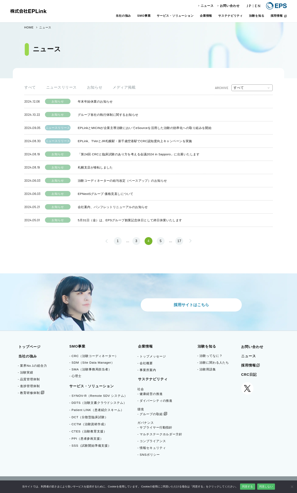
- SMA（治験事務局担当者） (92, 369)
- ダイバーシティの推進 (154, 400)
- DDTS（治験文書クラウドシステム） (99, 402)
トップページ (29, 347)
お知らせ (94, 87)
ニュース (207, 5)
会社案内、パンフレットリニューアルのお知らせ (113, 207)
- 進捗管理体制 (29, 386)
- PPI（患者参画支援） (87, 438)
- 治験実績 (25, 372)
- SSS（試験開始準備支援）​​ (91, 445)
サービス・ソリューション (175, 15)
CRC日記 (249, 374)
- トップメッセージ (151, 356)
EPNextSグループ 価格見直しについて (105, 194)
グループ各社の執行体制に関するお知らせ (108, 114)
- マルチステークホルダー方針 (159, 434)
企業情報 (206, 15)
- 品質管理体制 (29, 379)
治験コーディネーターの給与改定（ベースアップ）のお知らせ (122, 180)
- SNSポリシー (148, 454)
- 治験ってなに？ (209, 355)
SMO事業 (144, 15)
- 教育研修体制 (29, 392)
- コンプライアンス (151, 441)
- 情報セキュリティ (151, 447)
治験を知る (256, 15)
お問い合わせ (229, 5)
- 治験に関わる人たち (213, 362)
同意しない (266, 486)
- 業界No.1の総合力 (32, 365)
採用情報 (277, 15)
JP (249, 6)
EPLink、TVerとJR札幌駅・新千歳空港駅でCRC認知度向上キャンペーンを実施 (135, 141)
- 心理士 (76, 376)
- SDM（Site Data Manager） (93, 362)
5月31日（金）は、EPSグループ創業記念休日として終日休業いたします (130, 220)
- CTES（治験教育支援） (89, 431)
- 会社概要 (145, 363)
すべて (30, 87)
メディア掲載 (124, 87)
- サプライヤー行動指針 (154, 427)
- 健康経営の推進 (150, 393)
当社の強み (123, 15)
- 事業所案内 (146, 369)
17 (179, 241)
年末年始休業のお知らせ (95, 101)
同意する (247, 486)
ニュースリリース (61, 87)
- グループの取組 (150, 414)
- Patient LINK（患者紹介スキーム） (98, 410)
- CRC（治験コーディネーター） (95, 356)
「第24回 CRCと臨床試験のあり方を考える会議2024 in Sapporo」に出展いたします (138, 154)
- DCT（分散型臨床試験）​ (90, 417)
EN (258, 6)
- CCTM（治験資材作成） (89, 424)
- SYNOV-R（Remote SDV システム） (99, 395)
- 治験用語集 (206, 369)
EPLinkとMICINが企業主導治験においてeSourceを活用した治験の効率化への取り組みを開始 (144, 128)
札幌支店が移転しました (95, 167)
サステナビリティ (230, 15)
